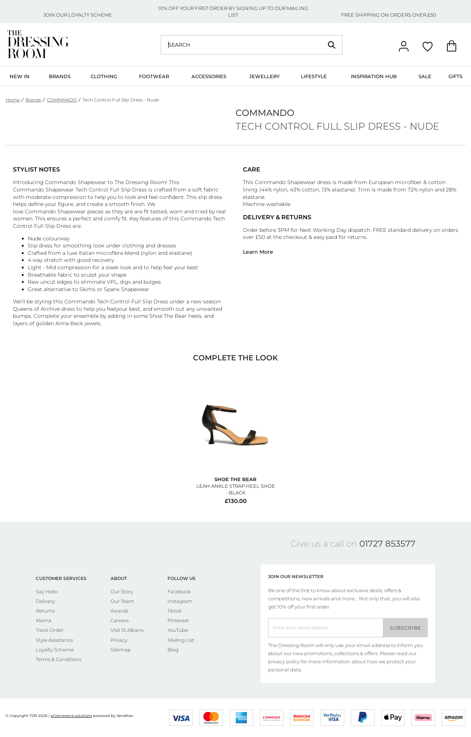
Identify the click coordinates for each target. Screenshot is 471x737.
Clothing (104, 76)
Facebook (179, 591)
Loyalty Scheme (55, 650)
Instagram (179, 601)
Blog (173, 650)
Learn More (258, 252)
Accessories (209, 76)
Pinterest (178, 620)
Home (13, 100)
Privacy (119, 640)
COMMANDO (62, 100)
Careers (120, 620)
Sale (425, 76)
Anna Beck (69, 323)
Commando (60, 182)
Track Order (50, 630)
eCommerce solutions (71, 715)
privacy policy (284, 661)
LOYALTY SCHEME (90, 15)
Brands (60, 76)
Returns (45, 611)
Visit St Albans (127, 630)
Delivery (45, 601)
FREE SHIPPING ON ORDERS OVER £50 (388, 15)
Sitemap (121, 650)
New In (20, 76)
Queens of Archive (36, 309)
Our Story (122, 591)
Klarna (43, 620)
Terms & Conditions (58, 659)
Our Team (122, 601)
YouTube (177, 630)
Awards (119, 611)
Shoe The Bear (168, 316)
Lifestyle (314, 76)
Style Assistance (54, 640)
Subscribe (405, 628)
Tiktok (174, 611)
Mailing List (180, 640)
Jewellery (264, 76)
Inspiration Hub (374, 76)
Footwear (154, 76)
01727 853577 (387, 543)
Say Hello (47, 591)
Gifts (455, 76)
